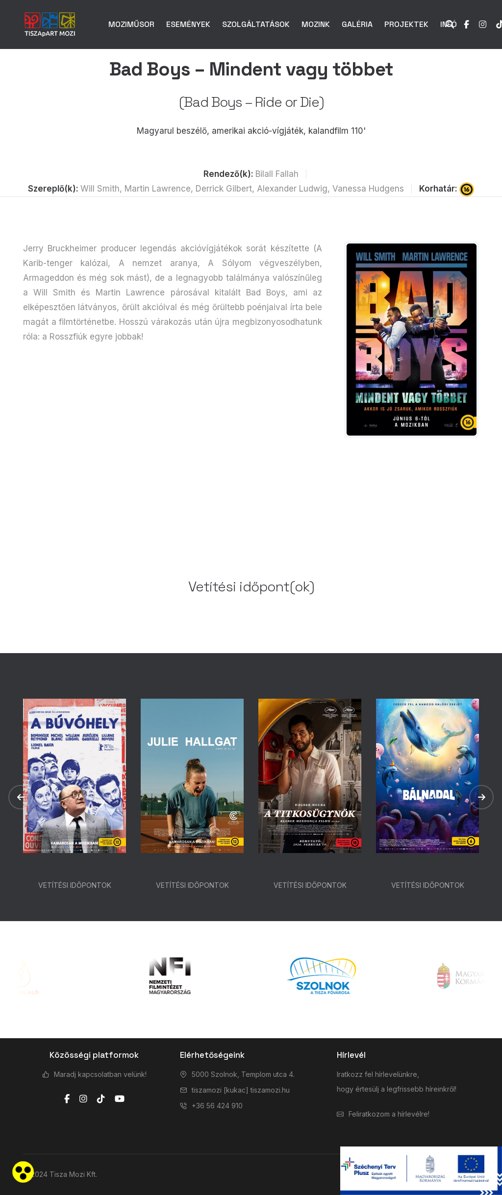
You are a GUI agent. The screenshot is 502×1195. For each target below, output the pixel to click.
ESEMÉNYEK (188, 24)
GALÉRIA (357, 24)
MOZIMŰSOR (131, 24)
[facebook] (67, 1099)
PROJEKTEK (406, 24)
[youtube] (120, 1099)
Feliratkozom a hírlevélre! (389, 1114)
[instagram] (83, 1099)
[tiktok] (101, 1099)
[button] (20, 797)
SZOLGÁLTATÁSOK (256, 24)
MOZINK (315, 24)
